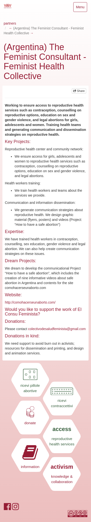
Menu (81, 8)
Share (79, 91)
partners (10, 23)
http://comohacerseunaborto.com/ (30, 302)
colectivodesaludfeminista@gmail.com (57, 329)
